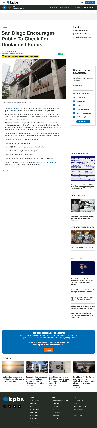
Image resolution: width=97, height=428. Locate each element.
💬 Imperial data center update (82, 37)
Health (51, 375)
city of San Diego (13, 108)
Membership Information (80, 406)
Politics (75, 375)
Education (28, 375)
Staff (31, 421)
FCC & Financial (34, 409)
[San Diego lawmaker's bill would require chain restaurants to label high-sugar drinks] (60, 367)
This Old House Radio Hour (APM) (70, 8)
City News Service (10, 51)
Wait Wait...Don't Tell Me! (20, 9)
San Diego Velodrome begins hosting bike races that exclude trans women (82, 315)
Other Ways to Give (79, 409)
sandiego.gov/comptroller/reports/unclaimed (44, 162)
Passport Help (55, 415)
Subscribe (83, 121)
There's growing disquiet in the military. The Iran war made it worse (82, 299)
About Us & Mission (35, 400)
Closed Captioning (56, 403)
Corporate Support (78, 400)
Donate (48, 350)
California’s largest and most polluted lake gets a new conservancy (13, 379)
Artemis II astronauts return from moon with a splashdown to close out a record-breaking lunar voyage (82, 281)
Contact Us (55, 406)
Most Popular (77, 258)
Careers (32, 406)
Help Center (55, 418)
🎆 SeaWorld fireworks (80, 34)
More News (7, 358)
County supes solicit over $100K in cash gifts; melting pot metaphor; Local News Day (83, 186)
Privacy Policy (34, 418)
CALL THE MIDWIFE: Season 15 (82, 248)
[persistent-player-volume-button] (9, 8)
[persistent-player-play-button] (4, 8)
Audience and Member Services (60, 400)
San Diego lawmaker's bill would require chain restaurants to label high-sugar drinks (60, 380)
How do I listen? (56, 412)
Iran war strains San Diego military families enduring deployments (83, 307)
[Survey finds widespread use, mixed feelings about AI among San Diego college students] (37, 367)
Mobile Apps (33, 412)
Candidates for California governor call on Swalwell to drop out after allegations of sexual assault (84, 381)
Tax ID (75, 412)
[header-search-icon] (82, 2)
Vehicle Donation (78, 415)
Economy (5, 27)
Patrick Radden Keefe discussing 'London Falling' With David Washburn (82, 218)
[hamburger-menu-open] (4, 2)
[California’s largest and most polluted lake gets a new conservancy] (13, 367)
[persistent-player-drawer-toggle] (89, 8)
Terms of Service (34, 424)
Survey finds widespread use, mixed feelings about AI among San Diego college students (36, 380)
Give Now (89, 2)
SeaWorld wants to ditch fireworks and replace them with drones (83, 291)
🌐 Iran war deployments (80, 30)
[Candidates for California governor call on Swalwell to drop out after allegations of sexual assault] (84, 367)
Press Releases (34, 415)
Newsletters (33, 403)
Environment (5, 375)
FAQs (53, 409)
